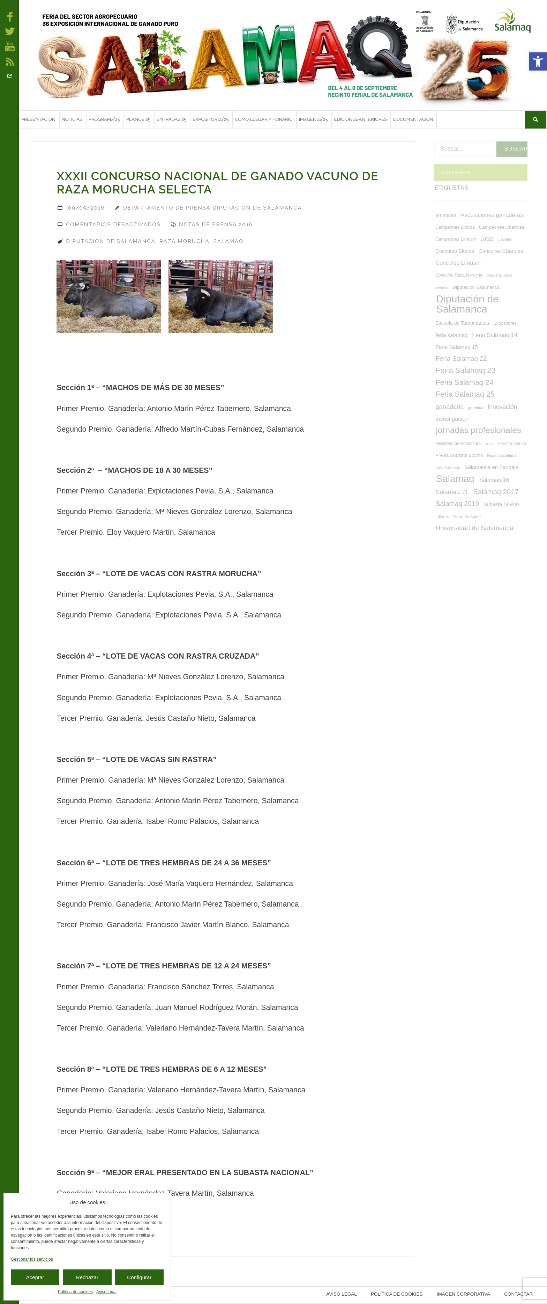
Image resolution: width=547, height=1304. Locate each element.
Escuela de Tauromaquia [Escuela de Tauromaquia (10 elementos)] (462, 323)
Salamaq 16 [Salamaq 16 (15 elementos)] (494, 480)
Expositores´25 (210, 119)
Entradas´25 (171, 119)
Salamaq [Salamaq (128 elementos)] (455, 478)
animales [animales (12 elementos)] (445, 215)
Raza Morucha (184, 241)
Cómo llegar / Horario (264, 119)
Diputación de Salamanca (110, 241)
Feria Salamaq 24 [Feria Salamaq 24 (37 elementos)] (464, 382)
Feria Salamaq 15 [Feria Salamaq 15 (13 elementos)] (456, 347)
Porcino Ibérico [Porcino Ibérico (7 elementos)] (511, 443)
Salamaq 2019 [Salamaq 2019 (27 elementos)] (457, 503)
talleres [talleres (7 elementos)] (442, 516)
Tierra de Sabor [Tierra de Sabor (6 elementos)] (467, 517)
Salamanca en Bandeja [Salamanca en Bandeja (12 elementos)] (491, 467)
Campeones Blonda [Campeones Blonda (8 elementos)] (455, 227)
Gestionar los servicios (32, 1259)
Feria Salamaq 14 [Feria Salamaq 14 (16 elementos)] (494, 335)
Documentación (413, 119)
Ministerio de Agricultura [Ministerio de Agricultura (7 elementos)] (458, 443)
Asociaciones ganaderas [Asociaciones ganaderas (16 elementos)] (491, 215)
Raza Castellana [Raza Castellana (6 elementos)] (502, 455)
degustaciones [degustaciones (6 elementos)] (499, 275)
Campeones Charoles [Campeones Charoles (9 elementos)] (501, 227)
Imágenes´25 (313, 119)
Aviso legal (106, 1291)
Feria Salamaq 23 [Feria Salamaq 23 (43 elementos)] (465, 370)
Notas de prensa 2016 (216, 224)
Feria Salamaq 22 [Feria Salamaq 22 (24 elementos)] (461, 358)
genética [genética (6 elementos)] (476, 407)
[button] (538, 61)
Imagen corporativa (464, 1295)
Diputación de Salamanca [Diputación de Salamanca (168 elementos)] (467, 304)
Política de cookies (75, 1291)
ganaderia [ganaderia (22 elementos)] (450, 406)
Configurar (139, 1277)
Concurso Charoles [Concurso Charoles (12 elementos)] (501, 251)
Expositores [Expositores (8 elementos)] (505, 323)
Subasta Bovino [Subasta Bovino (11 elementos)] (501, 504)
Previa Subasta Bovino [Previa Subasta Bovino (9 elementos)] (459, 455)
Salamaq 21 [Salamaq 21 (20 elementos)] (452, 492)
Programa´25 (104, 119)
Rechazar (87, 1277)
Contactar (519, 1295)
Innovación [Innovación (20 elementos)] (502, 406)
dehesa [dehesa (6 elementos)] (442, 287)
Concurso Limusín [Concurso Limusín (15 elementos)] (457, 262)
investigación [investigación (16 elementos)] (452, 419)
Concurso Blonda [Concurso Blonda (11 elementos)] (454, 251)
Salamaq (228, 241)
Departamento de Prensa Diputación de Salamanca (212, 208)
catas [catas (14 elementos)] (487, 239)
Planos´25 (138, 119)
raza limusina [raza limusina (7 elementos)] (447, 467)
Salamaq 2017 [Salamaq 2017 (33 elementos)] (496, 492)
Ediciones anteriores (360, 119)
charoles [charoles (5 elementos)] (505, 239)
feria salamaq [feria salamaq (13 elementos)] (451, 335)
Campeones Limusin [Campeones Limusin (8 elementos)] (455, 239)
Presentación (38, 119)
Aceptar (35, 1277)
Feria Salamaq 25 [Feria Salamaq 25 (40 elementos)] (465, 394)
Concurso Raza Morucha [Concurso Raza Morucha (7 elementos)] (458, 275)
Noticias (72, 119)
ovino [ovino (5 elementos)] (489, 443)
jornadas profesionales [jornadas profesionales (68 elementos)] (478, 430)
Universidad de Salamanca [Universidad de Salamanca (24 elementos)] (475, 528)
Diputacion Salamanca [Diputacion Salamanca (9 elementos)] (476, 287)
